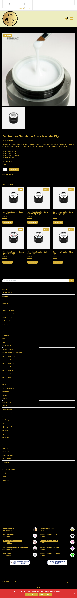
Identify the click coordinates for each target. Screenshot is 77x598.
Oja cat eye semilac (7, 427)
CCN (3, 338)
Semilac (11, 174)
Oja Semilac (5, 437)
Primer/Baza (5, 462)
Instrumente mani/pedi (8, 413)
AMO (3, 331)
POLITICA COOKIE (45, 594)
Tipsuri (4, 476)
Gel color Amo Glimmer (8, 356)
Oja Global (5, 430)
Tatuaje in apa (6, 473)
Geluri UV (5, 328)
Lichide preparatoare (7, 420)
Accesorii (4, 289)
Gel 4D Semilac (6, 345)
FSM (3, 342)
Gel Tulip (4, 384)
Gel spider (5, 381)
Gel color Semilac (7, 377)
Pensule (4, 441)
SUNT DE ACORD (31, 594)
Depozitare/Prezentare (8, 310)
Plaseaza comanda (67, 2)
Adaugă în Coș (14, 169)
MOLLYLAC (5, 398)
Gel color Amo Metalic (8, 367)
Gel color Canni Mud (7, 374)
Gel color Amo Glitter (8, 360)
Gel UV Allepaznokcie (8, 388)
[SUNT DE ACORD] (74, 593)
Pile (3, 444)
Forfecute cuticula (7, 321)
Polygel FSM (5, 451)
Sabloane (5, 466)
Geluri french (5, 391)
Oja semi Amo (6, 434)
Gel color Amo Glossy (8, 363)
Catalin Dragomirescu (16, 581)
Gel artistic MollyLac (7, 349)
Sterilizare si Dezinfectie (8, 469)
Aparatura (5, 296)
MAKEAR (5, 395)
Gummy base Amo (7, 409)
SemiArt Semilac (6, 402)
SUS (38, 588)
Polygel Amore (6, 448)
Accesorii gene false (7, 292)
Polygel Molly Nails (7, 455)
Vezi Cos (58, 2)
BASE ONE (5, 335)
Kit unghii (4, 416)
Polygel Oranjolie (7, 458)
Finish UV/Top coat (7, 317)
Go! (72, 281)
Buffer (4, 300)
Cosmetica (5, 307)
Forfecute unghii (6, 324)
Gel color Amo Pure (7, 370)
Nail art (4, 423)
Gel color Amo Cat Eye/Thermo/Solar (12, 352)
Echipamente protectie (8, 314)
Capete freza (5, 303)
